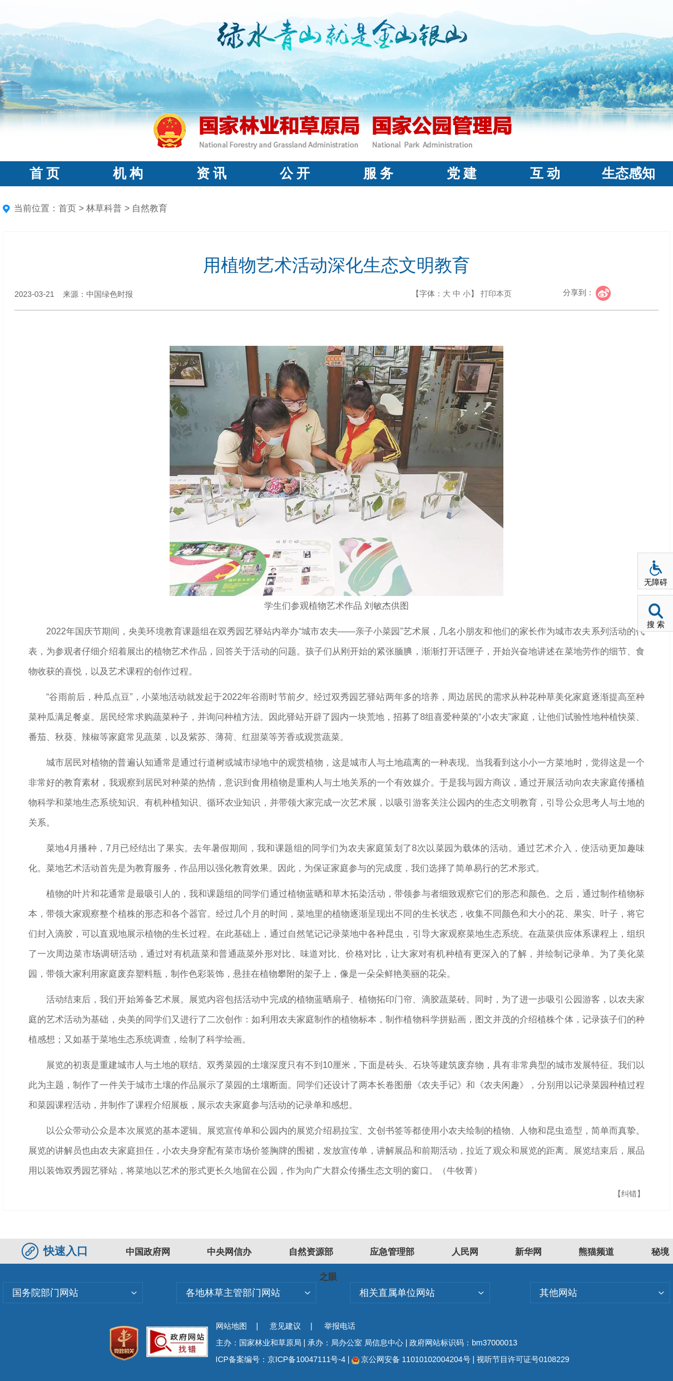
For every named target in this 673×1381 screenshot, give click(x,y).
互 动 (545, 173)
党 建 (462, 173)
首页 (67, 208)
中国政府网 (148, 1251)
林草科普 (104, 208)
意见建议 (285, 1326)
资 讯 (211, 173)
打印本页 (496, 293)
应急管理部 (392, 1251)
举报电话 (339, 1326)
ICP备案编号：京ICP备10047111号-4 (282, 1359)
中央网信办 (229, 1251)
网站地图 (231, 1326)
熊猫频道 (596, 1251)
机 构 (128, 173)
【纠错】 (629, 1193)
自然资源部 (311, 1251)
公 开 (295, 173)
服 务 (378, 173)
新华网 (528, 1251)
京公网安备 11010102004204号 (411, 1359)
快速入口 (56, 1251)
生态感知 (628, 173)
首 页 (44, 173)
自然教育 (149, 208)
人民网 (465, 1251)
